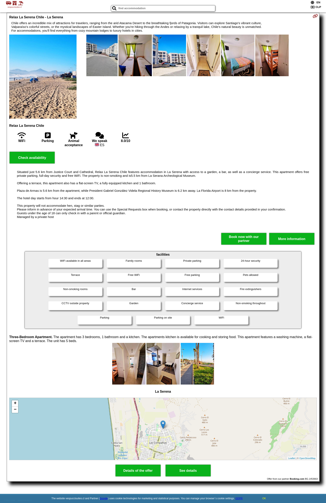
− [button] (15, 410)
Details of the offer (137, 470)
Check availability (32, 157)
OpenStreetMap (307, 458)
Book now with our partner (244, 239)
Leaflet (291, 458)
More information (291, 239)
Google (104, 498)
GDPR (239, 498)
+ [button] (15, 403)
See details (188, 470)
